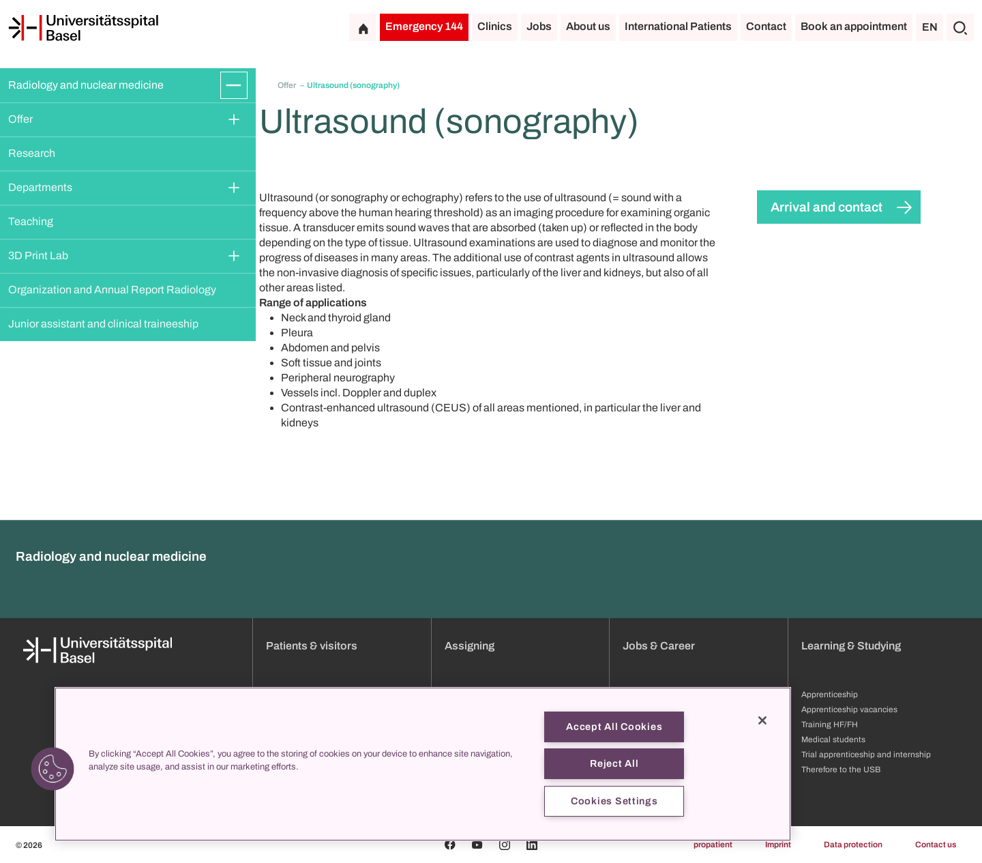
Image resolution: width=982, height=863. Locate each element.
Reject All (614, 763)
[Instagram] (504, 844)
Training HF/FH (829, 724)
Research (31, 153)
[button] (52, 769)
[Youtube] (477, 844)
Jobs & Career (659, 646)
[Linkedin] (531, 844)
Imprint (778, 844)
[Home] (83, 28)
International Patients (678, 26)
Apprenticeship (829, 694)
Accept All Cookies (614, 726)
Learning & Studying (851, 646)
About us (588, 26)
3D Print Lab (38, 255)
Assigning (469, 646)
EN (930, 27)
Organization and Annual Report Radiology (112, 289)
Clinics (494, 26)
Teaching (30, 221)
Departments (40, 187)
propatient (713, 844)
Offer (20, 119)
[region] (423, 764)
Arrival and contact (826, 207)
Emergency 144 (424, 26)
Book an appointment (854, 26)
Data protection (853, 844)
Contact (766, 26)
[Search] (960, 27)
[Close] (762, 720)
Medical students (833, 739)
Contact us (935, 844)
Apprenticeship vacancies (849, 709)
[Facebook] (450, 844)
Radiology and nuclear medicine (86, 85)
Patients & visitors (311, 646)
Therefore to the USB (840, 769)
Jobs (539, 26)
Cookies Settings (614, 800)
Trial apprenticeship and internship (866, 754)
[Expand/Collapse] (234, 85)
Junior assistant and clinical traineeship (103, 324)
